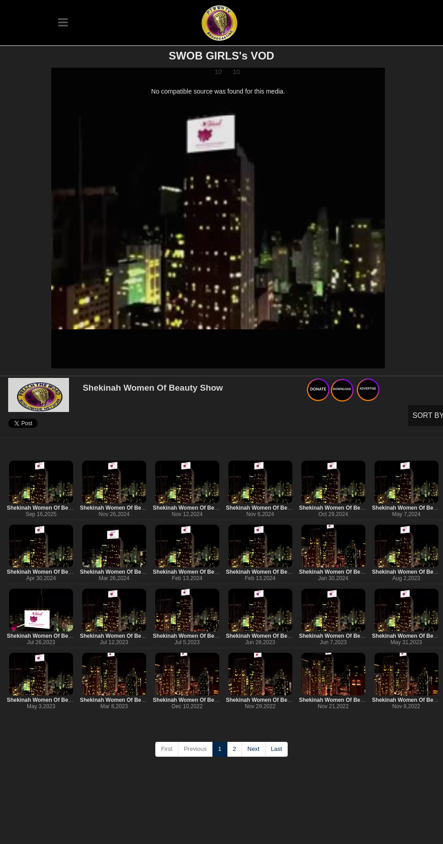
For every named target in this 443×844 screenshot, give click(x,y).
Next (253, 748)
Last (276, 748)
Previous (195, 748)
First (166, 748)
